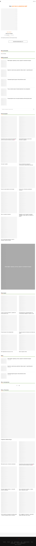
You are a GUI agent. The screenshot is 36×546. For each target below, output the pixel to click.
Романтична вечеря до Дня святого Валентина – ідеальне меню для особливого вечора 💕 (9, 139)
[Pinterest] (19, 385)
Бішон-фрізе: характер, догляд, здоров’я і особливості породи (18, 266)
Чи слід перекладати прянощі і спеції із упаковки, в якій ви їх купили (7, 240)
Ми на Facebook (3, 53)
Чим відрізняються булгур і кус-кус (7, 351)
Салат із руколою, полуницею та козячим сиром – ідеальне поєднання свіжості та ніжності (9, 515)
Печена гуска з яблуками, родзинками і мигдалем (25, 190)
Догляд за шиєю (9, 33)
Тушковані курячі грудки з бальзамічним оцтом (17, 373)
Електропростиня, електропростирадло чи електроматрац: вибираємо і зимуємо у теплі (26, 313)
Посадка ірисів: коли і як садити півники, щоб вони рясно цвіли (20, 98)
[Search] (35, 1)
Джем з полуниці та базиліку (6, 214)
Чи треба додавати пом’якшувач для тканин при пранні (27, 332)
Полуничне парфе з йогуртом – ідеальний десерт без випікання (8, 490)
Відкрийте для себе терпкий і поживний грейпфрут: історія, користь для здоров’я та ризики (26, 215)
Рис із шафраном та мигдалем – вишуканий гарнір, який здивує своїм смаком (26, 515)
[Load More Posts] (18, 42)
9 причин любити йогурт (6, 439)
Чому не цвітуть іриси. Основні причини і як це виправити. (19, 88)
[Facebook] (17, 385)
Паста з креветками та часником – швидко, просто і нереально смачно (26, 490)
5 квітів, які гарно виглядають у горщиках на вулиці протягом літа (8, 313)
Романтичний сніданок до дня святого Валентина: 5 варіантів (25, 139)
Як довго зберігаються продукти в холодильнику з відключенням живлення (26, 164)
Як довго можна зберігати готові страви (7, 189)
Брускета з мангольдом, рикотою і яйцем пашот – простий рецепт (20, 366)
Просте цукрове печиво (23, 351)
